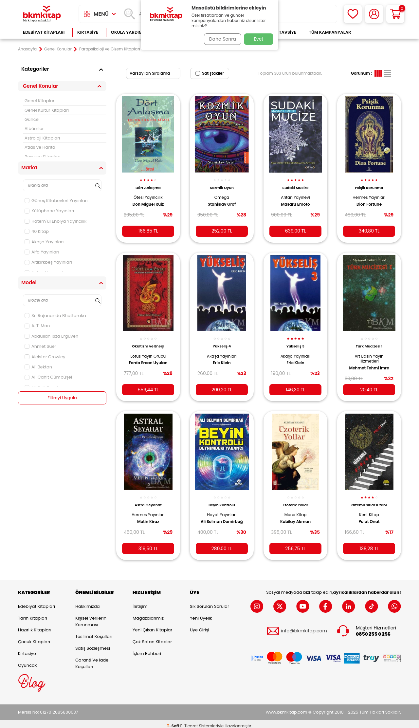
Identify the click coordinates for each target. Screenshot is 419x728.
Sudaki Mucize (295, 184)
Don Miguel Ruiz (148, 200)
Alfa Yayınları (42, 252)
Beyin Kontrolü (222, 498)
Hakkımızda (87, 602)
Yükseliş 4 (222, 341)
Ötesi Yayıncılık (148, 193)
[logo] (42, 14)
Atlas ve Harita (40, 147)
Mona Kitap (295, 508)
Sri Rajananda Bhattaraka (55, 315)
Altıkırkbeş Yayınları (48, 262)
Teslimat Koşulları (93, 632)
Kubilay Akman (295, 515)
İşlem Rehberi (147, 649)
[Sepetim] (395, 14)
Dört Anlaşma (148, 184)
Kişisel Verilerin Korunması (90, 617)
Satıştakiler (209, 73)
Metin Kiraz (148, 515)
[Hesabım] (374, 14)
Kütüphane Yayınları (49, 211)
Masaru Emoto (295, 200)
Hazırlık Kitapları (34, 626)
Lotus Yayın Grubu (148, 351)
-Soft (173, 721)
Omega (221, 193)
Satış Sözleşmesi (92, 644)
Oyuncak (27, 661)
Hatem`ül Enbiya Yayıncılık (55, 221)
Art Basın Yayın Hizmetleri (369, 353)
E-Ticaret (189, 721)
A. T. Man (37, 326)
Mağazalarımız (148, 614)
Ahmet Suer (40, 346)
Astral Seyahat (148, 498)
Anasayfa (27, 49)
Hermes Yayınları (369, 193)
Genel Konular (58, 49)
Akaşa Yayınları (44, 242)
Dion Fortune (369, 200)
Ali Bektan (38, 367)
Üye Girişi (199, 626)
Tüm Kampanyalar (330, 32)
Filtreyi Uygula (62, 398)
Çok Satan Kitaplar (152, 637)
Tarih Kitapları (32, 614)
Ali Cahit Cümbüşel (48, 377)
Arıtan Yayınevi (295, 193)
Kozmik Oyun (222, 184)
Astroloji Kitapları (42, 138)
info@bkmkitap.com (304, 627)
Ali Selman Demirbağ (222, 515)
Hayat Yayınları (222, 508)
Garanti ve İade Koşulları (91, 659)
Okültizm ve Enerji (148, 341)
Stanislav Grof (222, 200)
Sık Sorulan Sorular (209, 602)
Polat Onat (368, 515)
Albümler (34, 128)
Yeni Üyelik (201, 614)
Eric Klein (222, 358)
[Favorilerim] (353, 14)
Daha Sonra (220, 39)
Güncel (32, 119)
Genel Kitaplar (39, 101)
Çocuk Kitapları (34, 637)
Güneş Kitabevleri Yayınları (56, 200)
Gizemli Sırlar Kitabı (369, 498)
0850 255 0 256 (373, 630)
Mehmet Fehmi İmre (369, 362)
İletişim (140, 602)
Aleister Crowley (45, 357)
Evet (259, 39)
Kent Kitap (369, 508)
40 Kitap (37, 231)
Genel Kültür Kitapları (47, 110)
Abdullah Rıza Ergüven (51, 336)
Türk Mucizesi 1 (369, 341)
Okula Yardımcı (129, 32)
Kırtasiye (87, 32)
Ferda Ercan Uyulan (148, 358)
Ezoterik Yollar (295, 498)
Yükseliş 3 (295, 341)
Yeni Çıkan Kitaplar (152, 626)
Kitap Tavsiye (281, 32)
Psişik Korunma (369, 184)
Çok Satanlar (380, 32)
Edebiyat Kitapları (43, 32)
